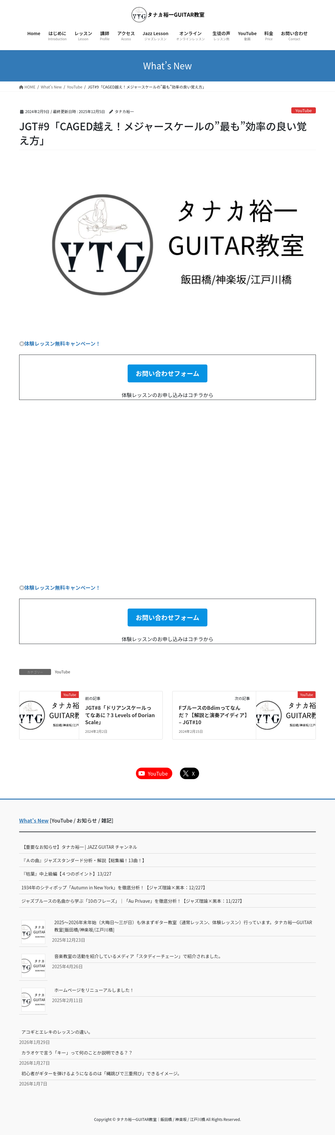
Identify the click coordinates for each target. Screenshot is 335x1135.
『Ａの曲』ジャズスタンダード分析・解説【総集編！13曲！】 (84, 860)
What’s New (33, 820)
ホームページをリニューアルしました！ (94, 990)
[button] (167, 373)
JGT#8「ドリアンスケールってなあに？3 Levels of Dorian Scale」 (120, 715)
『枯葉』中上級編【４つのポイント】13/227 (66, 873)
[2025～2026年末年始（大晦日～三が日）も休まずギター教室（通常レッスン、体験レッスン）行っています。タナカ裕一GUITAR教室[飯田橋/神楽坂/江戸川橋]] (33, 932)
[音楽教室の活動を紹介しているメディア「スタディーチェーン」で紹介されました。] (33, 966)
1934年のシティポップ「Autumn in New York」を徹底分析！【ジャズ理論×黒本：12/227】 (114, 887)
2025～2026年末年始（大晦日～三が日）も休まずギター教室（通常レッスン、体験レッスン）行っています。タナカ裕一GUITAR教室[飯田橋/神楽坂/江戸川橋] (183, 926)
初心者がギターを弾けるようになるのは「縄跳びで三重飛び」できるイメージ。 (101, 1073)
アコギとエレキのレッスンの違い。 (57, 1032)
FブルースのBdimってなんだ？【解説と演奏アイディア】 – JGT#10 (214, 715)
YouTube (303, 110)
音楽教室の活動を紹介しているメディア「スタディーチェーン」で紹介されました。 (138, 956)
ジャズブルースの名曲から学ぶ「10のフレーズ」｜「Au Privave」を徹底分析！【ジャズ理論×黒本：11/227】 (132, 901)
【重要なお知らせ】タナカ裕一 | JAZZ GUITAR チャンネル (79, 847)
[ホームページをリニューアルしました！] (33, 1000)
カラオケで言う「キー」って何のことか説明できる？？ (77, 1052)
